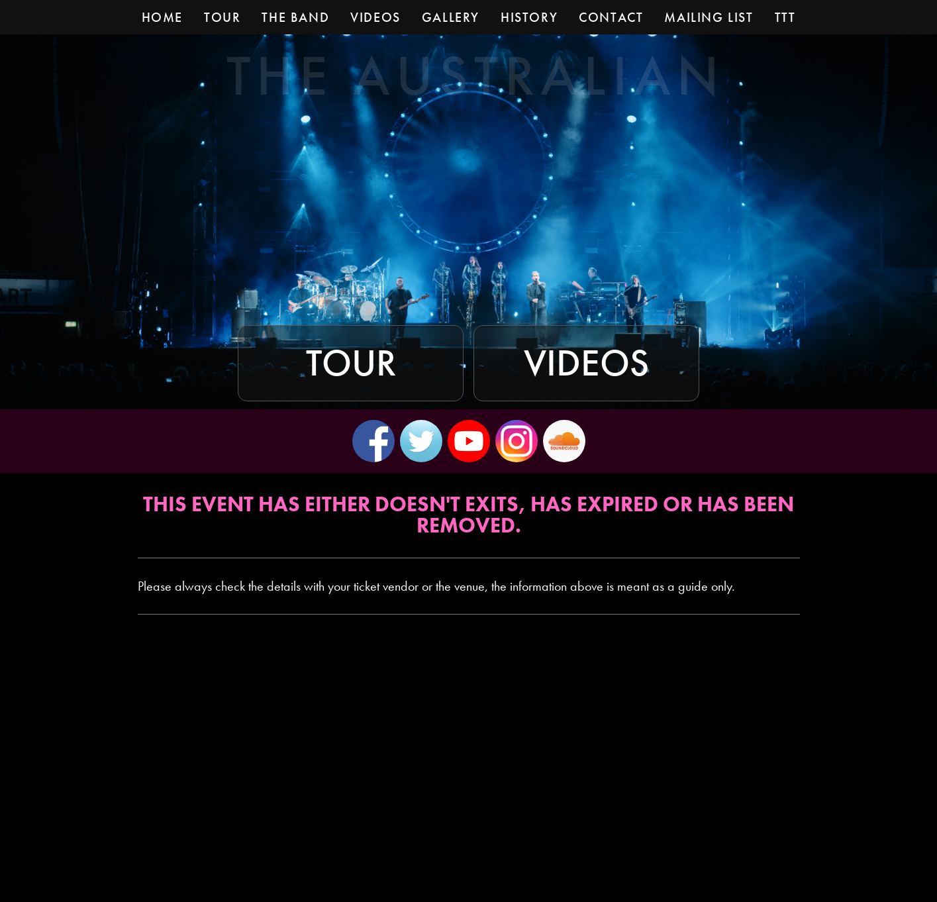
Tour (351, 363)
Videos (586, 363)
